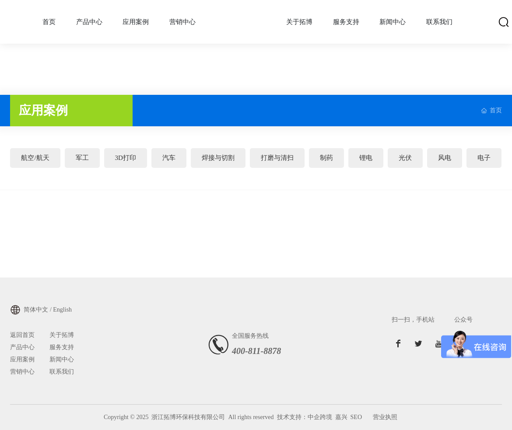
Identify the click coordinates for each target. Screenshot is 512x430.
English (62, 309)
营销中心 (22, 371)
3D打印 (125, 157)
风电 (444, 157)
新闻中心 (61, 359)
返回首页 (22, 335)
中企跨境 (320, 417)
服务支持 (61, 347)
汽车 (168, 157)
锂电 (365, 157)
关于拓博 (61, 335)
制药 (326, 157)
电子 (484, 157)
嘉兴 (341, 417)
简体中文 (36, 309)
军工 (82, 157)
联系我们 (61, 371)
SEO (356, 417)
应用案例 (22, 359)
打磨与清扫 (277, 157)
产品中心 (22, 347)
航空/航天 (35, 157)
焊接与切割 (218, 157)
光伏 (405, 157)
